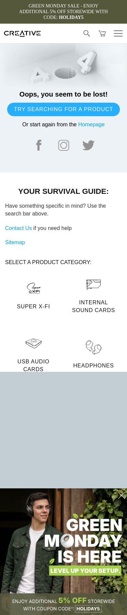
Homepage (91, 124)
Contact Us (18, 228)
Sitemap (15, 242)
